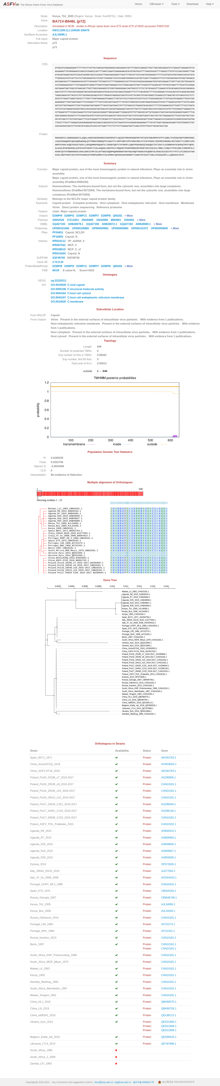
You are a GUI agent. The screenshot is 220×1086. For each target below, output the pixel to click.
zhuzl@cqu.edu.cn (103, 1082)
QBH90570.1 (169, 1001)
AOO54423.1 (169, 877)
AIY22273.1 (168, 924)
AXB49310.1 (168, 830)
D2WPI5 (107, 215)
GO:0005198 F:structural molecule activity (77, 289)
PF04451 (58, 232)
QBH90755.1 (169, 1008)
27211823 (74, 220)
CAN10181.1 (168, 784)
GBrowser (156, 4)
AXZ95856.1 (168, 777)
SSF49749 (59, 257)
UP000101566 (62, 228)
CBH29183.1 (168, 890)
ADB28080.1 (145, 224)
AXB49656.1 (168, 844)
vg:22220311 (59, 280)
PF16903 (58, 236)
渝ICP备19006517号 (143, 1082)
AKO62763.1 (168, 757)
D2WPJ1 (82, 215)
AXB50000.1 (168, 857)
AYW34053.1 (169, 764)
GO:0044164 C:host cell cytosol (71, 293)
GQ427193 (60, 224)
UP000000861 (102, 228)
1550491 (130, 220)
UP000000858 (161, 228)
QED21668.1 (169, 1030)
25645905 (89, 220)
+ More (129, 215)
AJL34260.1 (168, 911)
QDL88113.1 (168, 1015)
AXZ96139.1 (168, 810)
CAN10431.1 (168, 884)
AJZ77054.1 (168, 871)
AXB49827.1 (168, 851)
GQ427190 (94, 224)
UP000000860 (121, 228)
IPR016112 (59, 241)
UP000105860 (82, 228)
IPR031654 (59, 253)
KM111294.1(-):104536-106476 (70, 30)
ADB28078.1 (77, 224)
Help (209, 4)
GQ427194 (128, 224)
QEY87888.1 (168, 1043)
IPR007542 (59, 245)
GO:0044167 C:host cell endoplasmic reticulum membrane (87, 297)
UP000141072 (141, 228)
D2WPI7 (95, 215)
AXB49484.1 (168, 837)
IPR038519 (59, 249)
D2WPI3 (70, 215)
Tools (175, 4)
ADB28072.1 (111, 224)
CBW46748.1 (169, 897)
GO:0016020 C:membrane (67, 301)
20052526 (59, 220)
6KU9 (55, 270)
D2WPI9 (58, 215)
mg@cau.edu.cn (123, 1082)
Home (138, 4)
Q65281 (118, 215)
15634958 (103, 220)
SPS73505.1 (168, 864)
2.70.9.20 (58, 262)
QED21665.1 (169, 1021)
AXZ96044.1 (168, 804)
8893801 (117, 220)
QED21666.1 (169, 1026)
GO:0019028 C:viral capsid (68, 284)
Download (192, 4)
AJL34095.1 (59, 34)
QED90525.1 (169, 1037)
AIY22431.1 (168, 931)
